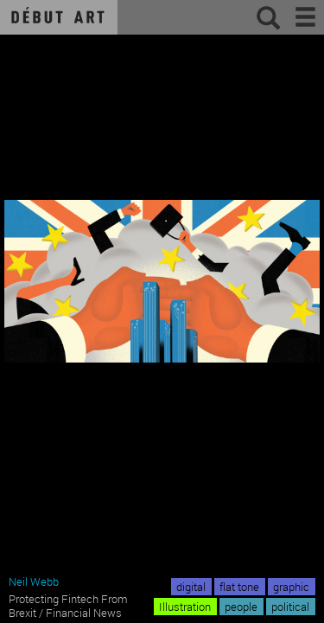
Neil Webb (34, 581)
